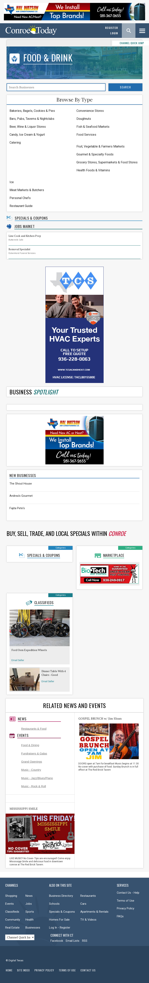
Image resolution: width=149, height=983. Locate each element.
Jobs (28, 903)
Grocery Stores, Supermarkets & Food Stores (107, 162)
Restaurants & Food (33, 728)
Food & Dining (30, 745)
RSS (84, 940)
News (22, 718)
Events (23, 735)
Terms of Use (125, 900)
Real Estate (12, 927)
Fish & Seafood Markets (92, 126)
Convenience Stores (90, 111)
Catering (15, 142)
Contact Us (88, 970)
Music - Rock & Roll (33, 786)
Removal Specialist (19, 249)
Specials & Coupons (31, 218)
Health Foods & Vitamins (93, 170)
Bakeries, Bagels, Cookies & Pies (32, 111)
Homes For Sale (59, 919)
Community (12, 919)
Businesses (32, 927)
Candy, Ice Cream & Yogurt (27, 134)
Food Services (86, 134)
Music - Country (31, 769)
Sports (29, 911)
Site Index (23, 970)
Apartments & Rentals (94, 911)
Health (29, 919)
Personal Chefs (20, 198)
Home (9, 970)
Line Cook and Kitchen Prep (25, 236)
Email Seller (17, 660)
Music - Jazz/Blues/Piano (37, 778)
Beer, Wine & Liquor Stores (28, 126)
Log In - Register (59, 927)
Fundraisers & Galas (34, 753)
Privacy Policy (125, 908)
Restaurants (88, 896)
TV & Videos (88, 919)
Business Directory (61, 896)
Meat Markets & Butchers (27, 190)
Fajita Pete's (17, 508)
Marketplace (113, 555)
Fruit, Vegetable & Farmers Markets (100, 146)
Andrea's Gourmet (21, 496)
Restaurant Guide (21, 206)
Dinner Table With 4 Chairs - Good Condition (54, 673)
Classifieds (44, 602)
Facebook (56, 940)
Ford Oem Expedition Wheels (29, 650)
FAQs (120, 916)
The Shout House (21, 483)
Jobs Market (24, 226)
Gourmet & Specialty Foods (94, 154)
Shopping (11, 896)
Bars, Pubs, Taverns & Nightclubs (32, 119)
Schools (54, 903)
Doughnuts (83, 119)
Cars (83, 903)
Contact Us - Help (128, 892)
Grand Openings (31, 761)
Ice (12, 182)
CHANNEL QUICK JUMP (117, 43)
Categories (60, 548)
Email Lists (72, 940)
